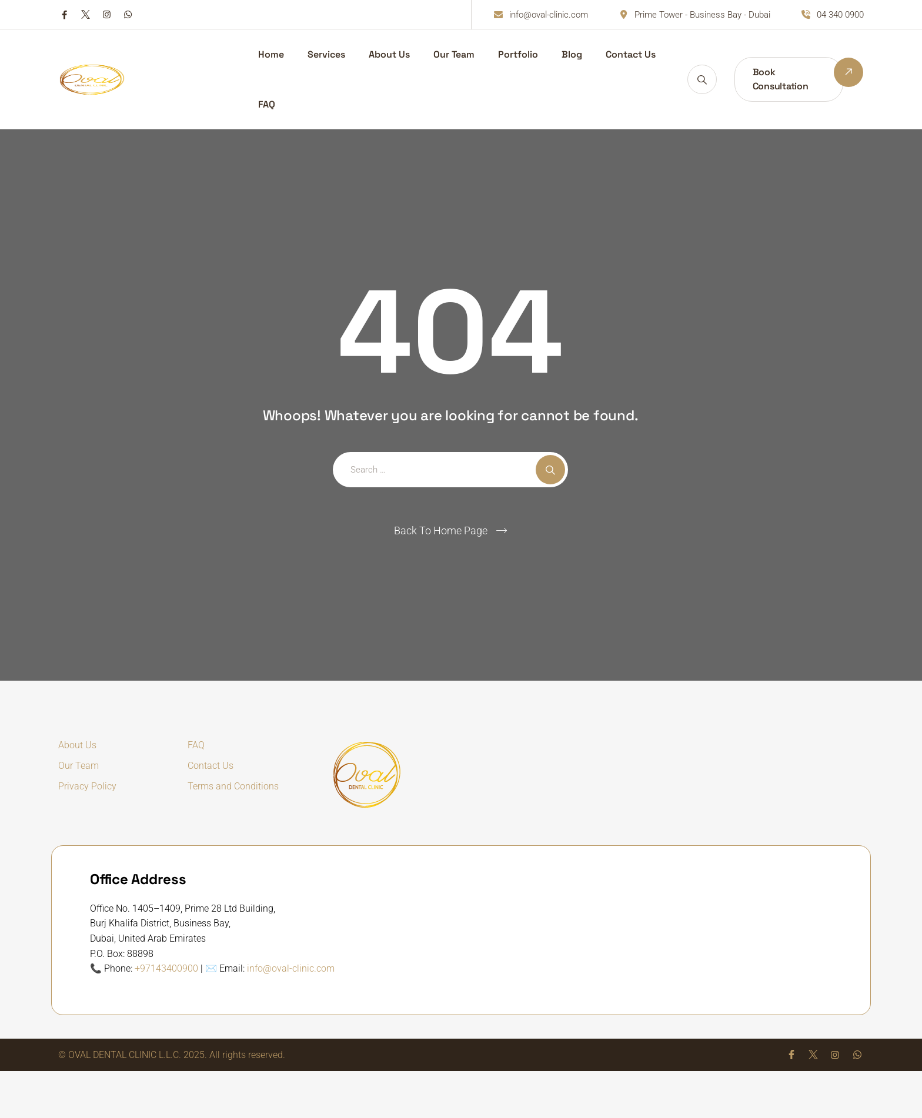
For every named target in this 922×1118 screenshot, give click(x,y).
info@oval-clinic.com (291, 968)
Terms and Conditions (233, 786)
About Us (389, 54)
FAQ (266, 104)
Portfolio (518, 54)
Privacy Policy (87, 786)
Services (326, 54)
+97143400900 (166, 968)
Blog (572, 54)
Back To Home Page (440, 530)
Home (271, 54)
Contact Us (631, 54)
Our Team (454, 54)
